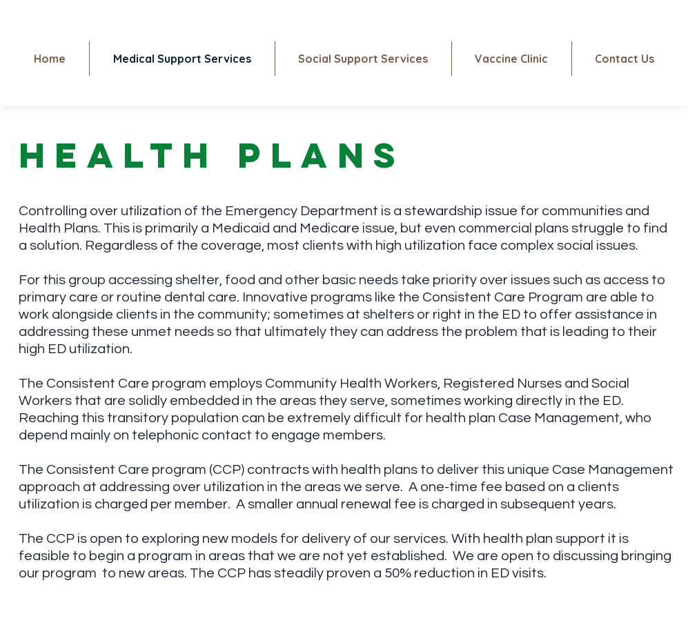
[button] (511, 58)
